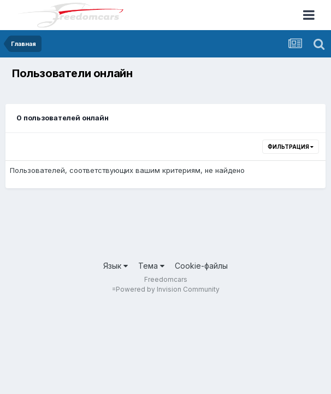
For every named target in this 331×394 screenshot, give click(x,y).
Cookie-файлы (201, 265)
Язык (115, 265)
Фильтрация (291, 146)
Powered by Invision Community (168, 289)
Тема (151, 265)
